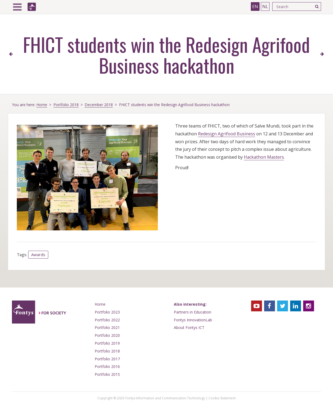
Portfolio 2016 (107, 366)
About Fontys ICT (189, 327)
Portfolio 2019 (107, 343)
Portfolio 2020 (107, 335)
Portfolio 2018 (66, 104)
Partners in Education (192, 312)
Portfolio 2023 (107, 312)
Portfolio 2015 (107, 374)
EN (255, 6)
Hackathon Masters (264, 157)
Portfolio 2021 (107, 327)
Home (41, 104)
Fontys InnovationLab (193, 319)
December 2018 (99, 104)
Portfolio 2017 (107, 358)
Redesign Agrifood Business (226, 134)
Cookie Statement (222, 398)
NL (265, 6)
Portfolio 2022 (107, 319)
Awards (38, 254)
